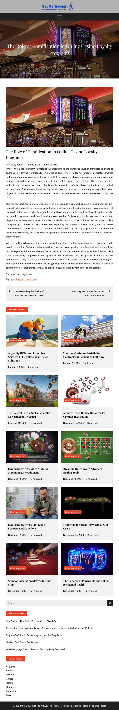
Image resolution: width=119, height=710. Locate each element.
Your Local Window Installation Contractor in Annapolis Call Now (83, 355)
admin (20, 164)
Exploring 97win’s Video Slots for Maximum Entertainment (28, 470)
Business (10, 670)
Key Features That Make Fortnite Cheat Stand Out (31, 621)
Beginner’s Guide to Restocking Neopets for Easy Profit (34, 635)
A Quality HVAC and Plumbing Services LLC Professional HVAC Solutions (28, 356)
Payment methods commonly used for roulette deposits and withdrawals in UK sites (49, 628)
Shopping (11, 686)
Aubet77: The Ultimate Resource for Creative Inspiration (84, 414)
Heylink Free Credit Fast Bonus (22, 642)
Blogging (10, 666)
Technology (12, 691)
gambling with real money (24, 279)
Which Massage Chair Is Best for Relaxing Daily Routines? (35, 649)
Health (9, 682)
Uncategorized (24, 274)
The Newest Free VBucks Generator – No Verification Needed (30, 414)
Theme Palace (99, 705)
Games (9, 678)
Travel (9, 695)
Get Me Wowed (40, 705)
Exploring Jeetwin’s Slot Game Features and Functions (26, 526)
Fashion (10, 674)
